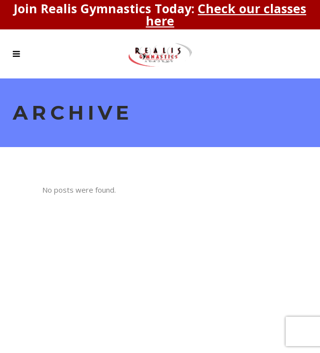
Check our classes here (226, 14)
